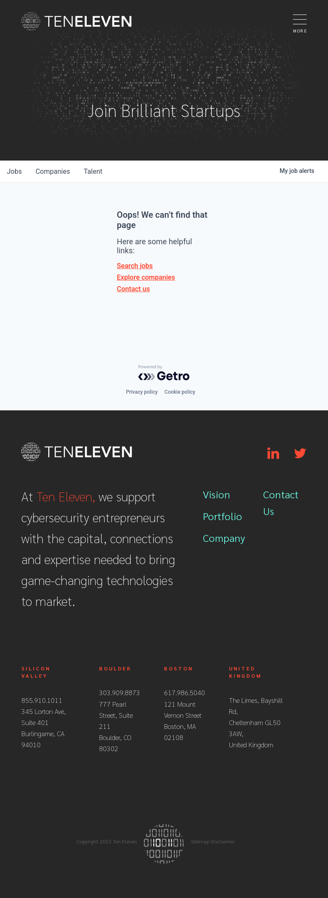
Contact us (133, 289)
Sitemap (200, 841)
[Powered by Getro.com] (164, 372)
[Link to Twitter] (300, 453)
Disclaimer (222, 841)
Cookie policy (179, 392)
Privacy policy (142, 392)
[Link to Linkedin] (273, 453)
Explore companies (146, 277)
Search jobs (135, 266)
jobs (14, 171)
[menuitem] (224, 497)
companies (52, 171)
